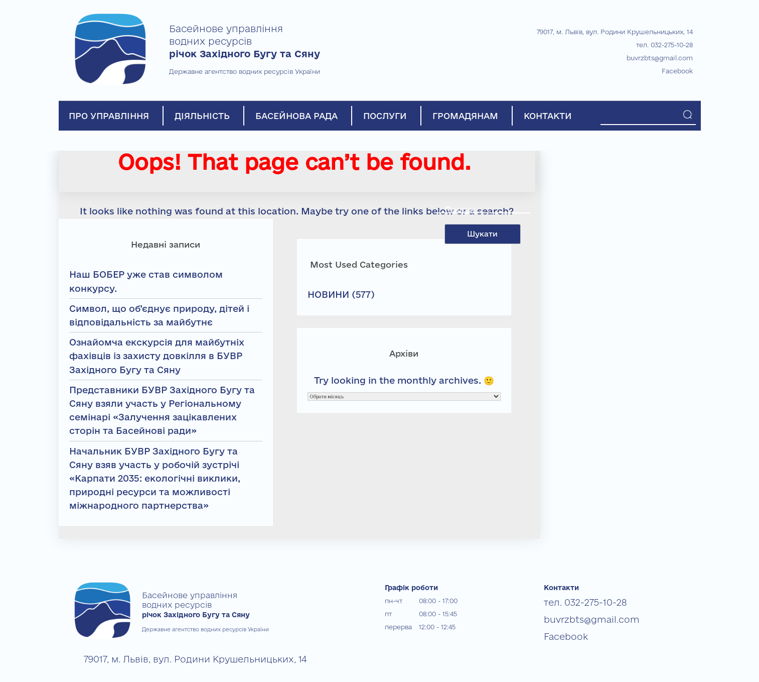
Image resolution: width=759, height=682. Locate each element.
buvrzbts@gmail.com (660, 57)
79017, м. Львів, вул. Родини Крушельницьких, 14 (615, 31)
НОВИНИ (328, 294)
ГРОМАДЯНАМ (465, 116)
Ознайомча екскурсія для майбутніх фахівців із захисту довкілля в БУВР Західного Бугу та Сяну (156, 355)
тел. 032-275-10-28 (664, 44)
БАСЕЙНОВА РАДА (296, 116)
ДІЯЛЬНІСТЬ (202, 116)
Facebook (677, 70)
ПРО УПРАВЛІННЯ (109, 116)
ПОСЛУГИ (385, 116)
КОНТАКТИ (548, 116)
